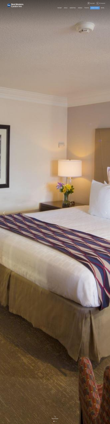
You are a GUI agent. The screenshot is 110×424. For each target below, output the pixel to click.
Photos (86, 8)
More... (103, 8)
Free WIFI (91, 3)
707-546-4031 (100, 3)
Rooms (60, 8)
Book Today (95, 8)
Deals (65, 8)
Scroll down (55, 418)
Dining (80, 8)
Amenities (73, 8)
